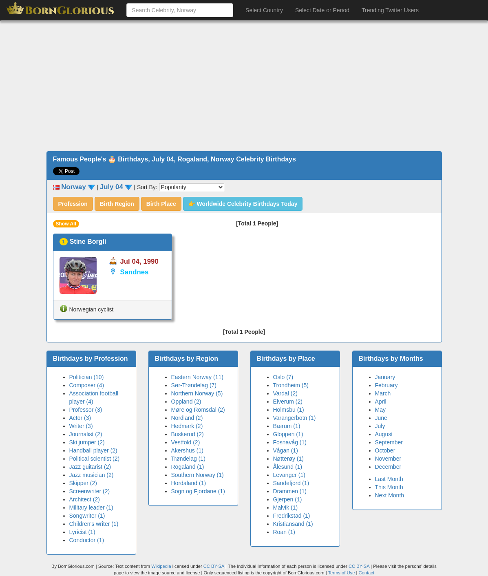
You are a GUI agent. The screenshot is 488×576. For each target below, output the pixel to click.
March (383, 393)
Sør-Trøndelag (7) (194, 385)
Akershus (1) (187, 450)
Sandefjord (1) (291, 483)
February (386, 385)
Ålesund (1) (288, 466)
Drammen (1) (290, 491)
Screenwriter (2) (89, 491)
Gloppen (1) (288, 434)
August (384, 434)
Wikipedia (161, 566)
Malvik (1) (285, 507)
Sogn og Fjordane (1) (198, 491)
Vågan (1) (285, 450)
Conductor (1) (86, 540)
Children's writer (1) (94, 524)
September (389, 442)
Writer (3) (81, 426)
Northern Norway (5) (197, 393)
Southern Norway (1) (197, 475)
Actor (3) (80, 418)
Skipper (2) (83, 483)
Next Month (389, 495)
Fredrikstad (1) (291, 515)
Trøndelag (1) (188, 458)
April (380, 401)
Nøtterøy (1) (288, 458)
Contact (366, 572)
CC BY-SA (213, 566)
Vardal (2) (285, 393)
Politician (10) (86, 377)
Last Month (389, 479)
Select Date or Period (322, 10)
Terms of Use (342, 572)
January (385, 377)
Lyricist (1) (82, 532)
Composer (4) (86, 385)
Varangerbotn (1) (294, 418)
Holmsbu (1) (288, 409)
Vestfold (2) (185, 442)
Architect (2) (84, 499)
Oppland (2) (186, 401)
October (385, 450)
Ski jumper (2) (87, 442)
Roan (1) (284, 532)
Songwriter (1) (87, 515)
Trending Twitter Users (390, 10)
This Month (389, 487)
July (380, 426)
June (381, 418)
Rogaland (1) (187, 466)
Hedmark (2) (187, 426)
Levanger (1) (289, 475)
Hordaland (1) (188, 483)
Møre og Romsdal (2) (198, 409)
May (380, 409)
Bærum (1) (286, 426)
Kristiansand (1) (293, 524)
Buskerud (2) (187, 434)
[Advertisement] (244, 86)
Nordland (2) (187, 418)
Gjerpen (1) (287, 499)
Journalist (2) (85, 434)
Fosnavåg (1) (290, 442)
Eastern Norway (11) (197, 377)
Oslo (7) (283, 377)
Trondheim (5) (291, 385)
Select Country (264, 10)
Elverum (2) (288, 401)
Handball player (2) (93, 450)
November (388, 458)
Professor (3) (85, 409)
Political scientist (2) (94, 458)
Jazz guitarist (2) (90, 466)
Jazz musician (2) (91, 475)
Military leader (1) (91, 507)
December (388, 466)
